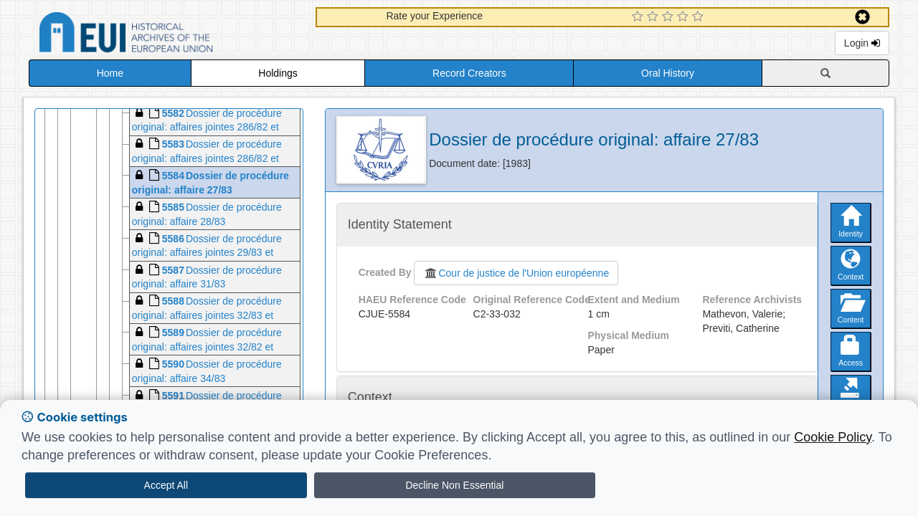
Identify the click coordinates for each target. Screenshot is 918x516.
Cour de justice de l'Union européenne (516, 273)
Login (862, 43)
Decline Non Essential (454, 485)
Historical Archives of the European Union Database (166, 34)
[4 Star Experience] (684, 17)
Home (110, 73)
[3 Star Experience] (669, 17)
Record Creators (469, 73)
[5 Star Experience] (699, 17)
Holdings (277, 73)
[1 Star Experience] (639, 17)
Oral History (667, 73)
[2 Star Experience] (654, 17)
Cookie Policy (832, 437)
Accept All (166, 485)
